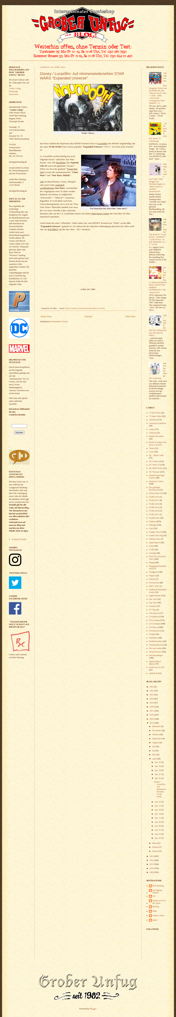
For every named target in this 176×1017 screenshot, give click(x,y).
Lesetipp (152, 553)
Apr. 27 (158, 774)
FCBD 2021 (154, 514)
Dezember (156, 726)
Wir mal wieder (155, 648)
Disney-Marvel (155, 493)
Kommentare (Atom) (59, 321)
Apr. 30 (158, 762)
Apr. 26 (158, 778)
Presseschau (154, 582)
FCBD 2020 (154, 511)
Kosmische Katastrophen (87, 308)
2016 (152, 715)
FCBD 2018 (154, 504)
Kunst (151, 546)
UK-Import (153, 613)
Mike (154, 911)
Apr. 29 (158, 766)
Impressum (13, 94)
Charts (151, 448)
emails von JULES (156, 667)
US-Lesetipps (154, 623)
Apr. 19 (158, 814)
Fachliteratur (154, 518)
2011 (152, 864)
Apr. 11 (158, 818)
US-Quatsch (154, 631)
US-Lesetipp (154, 620)
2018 (152, 707)
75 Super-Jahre (155, 416)
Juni (154, 750)
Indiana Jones (154, 539)
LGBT (151, 549)
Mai (154, 754)
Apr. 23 (158, 806)
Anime (152, 429)
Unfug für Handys (19, 539)
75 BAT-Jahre (154, 413)
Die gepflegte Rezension (154, 488)
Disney (67, 308)
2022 (152, 690)
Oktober (155, 734)
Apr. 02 (158, 838)
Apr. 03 (158, 834)
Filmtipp (152, 525)
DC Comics (154, 461)
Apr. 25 (158, 802)
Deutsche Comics (156, 481)
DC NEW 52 (154, 465)
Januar (155, 851)
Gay (150, 528)
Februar (155, 847)
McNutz (155, 906)
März (154, 843)
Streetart (152, 606)
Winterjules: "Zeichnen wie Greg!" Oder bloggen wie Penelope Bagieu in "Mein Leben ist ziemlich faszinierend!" (158, 178)
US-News (153, 627)
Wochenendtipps (156, 655)
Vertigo (152, 634)
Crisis (151, 452)
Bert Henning (158, 886)
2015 (152, 719)
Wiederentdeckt (155, 645)
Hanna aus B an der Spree (159, 901)
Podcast (152, 579)
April (154, 759)
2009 (152, 872)
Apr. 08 (158, 826)
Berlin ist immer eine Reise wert (158, 443)
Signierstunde (154, 595)
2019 (152, 703)
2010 (152, 868)
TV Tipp (152, 610)
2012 (152, 860)
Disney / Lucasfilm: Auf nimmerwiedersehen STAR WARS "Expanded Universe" (82, 75)
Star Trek (153, 599)
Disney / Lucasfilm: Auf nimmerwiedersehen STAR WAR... (160, 789)
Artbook (152, 433)
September (156, 738)
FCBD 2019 (154, 507)
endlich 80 (153, 673)
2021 (152, 694)
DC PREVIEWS (156, 468)
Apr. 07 (158, 830)
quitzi (154, 920)
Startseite (88, 316)
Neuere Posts (46, 316)
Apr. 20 (158, 810)
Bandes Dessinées (156, 436)
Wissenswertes (155, 652)
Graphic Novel (155, 532)
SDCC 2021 (154, 586)
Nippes (152, 575)
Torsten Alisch (158, 915)
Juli (154, 746)
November (156, 730)
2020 (152, 699)
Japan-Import (154, 542)
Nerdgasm (153, 572)
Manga (152, 562)
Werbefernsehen (155, 641)
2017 (152, 711)
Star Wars (101, 308)
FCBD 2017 (154, 500)
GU (153, 896)
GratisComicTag (156, 535)
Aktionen (153, 419)
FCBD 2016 (154, 497)
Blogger (93, 1009)
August (155, 742)
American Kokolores (157, 423)
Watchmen (153, 638)
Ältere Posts (130, 316)
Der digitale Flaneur (157, 891)
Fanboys (74, 308)
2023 (152, 687)
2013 (152, 856)
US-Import (153, 616)
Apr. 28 (158, 770)
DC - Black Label (156, 455)
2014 (152, 723)
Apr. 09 (158, 822)
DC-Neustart (154, 472)
